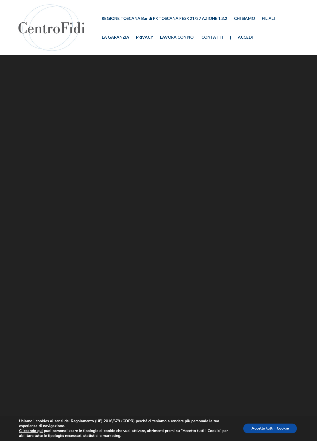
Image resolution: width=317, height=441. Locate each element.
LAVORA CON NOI (177, 37)
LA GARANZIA (115, 37)
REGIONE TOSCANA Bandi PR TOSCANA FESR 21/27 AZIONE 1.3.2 (164, 18)
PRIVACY (144, 37)
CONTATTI (212, 37)
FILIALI (268, 18)
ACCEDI (245, 37)
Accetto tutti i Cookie (270, 428)
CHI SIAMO (244, 18)
